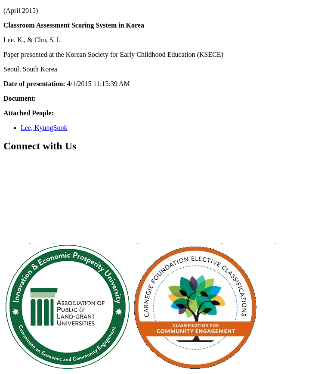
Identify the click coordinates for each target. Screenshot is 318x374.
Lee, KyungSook (44, 127)
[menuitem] (17, 240)
